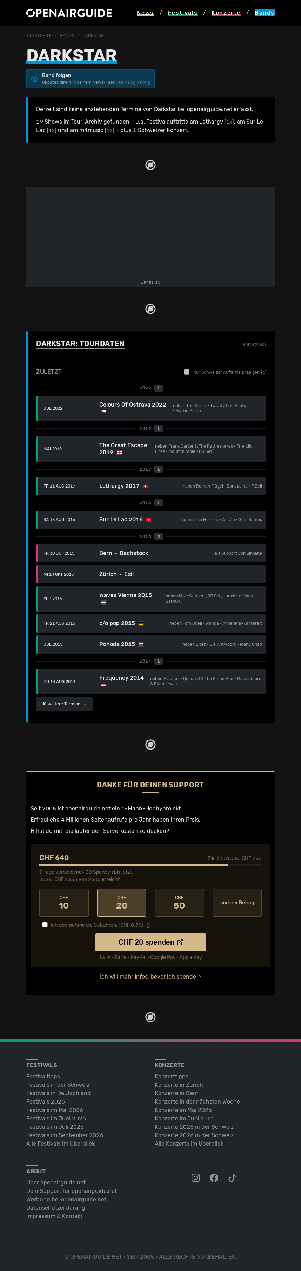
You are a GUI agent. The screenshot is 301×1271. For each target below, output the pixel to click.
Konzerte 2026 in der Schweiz (194, 1135)
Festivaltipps (43, 1076)
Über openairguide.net (56, 1182)
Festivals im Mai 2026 (54, 1110)
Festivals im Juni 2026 (56, 1118)
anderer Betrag (237, 903)
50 (179, 903)
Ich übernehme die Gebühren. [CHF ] (97, 925)
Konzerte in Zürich (179, 1085)
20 (122, 903)
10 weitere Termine (64, 704)
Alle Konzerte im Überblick (189, 1143)
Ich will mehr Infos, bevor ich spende (148, 976)
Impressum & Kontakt (54, 1216)
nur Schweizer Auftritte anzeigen (225, 372)
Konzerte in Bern (177, 1093)
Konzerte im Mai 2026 (183, 1110)
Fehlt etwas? (253, 344)
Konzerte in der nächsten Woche (197, 1101)
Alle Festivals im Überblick (60, 1143)
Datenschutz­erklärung (55, 1207)
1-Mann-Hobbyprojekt (151, 808)
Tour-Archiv (86, 121)
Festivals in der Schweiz (57, 1085)
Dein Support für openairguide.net (71, 1191)
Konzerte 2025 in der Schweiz (194, 1127)
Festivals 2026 (45, 1101)
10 (64, 903)
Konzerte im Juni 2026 (185, 1118)
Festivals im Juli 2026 (55, 1127)
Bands (67, 35)
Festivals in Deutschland (58, 1093)
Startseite (39, 35)
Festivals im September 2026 (64, 1135)
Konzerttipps (171, 1076)
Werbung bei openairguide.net (66, 1199)
